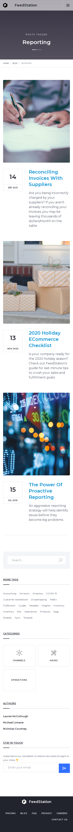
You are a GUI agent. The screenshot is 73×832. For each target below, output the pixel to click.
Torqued (27, 617)
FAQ (34, 813)
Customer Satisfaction (15, 599)
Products (45, 611)
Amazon (24, 593)
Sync (17, 617)
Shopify (7, 617)
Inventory (59, 605)
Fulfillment (9, 605)
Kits (19, 611)
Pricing (11, 813)
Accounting (9, 593)
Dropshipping (39, 599)
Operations (30, 611)
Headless (34, 605)
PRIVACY (46, 813)
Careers (62, 813)
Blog (15, 63)
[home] (20, 5)
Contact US (60, 819)
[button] (68, 5)
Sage (56, 611)
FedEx (53, 599)
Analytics (38, 593)
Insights (46, 605)
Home (6, 63)
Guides (22, 605)
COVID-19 (51, 593)
